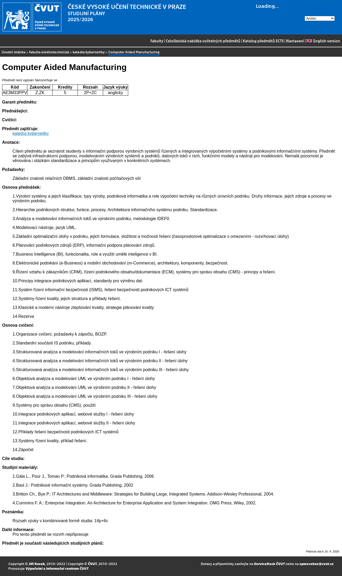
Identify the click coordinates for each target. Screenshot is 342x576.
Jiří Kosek (37, 564)
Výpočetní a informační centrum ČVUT (57, 568)
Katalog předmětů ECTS (263, 40)
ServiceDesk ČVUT (269, 564)
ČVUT (92, 564)
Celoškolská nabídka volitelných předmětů (203, 40)
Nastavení (295, 40)
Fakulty (156, 40)
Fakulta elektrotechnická (49, 52)
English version (323, 40)
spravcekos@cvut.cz (316, 564)
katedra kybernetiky (89, 52)
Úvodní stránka (13, 52)
